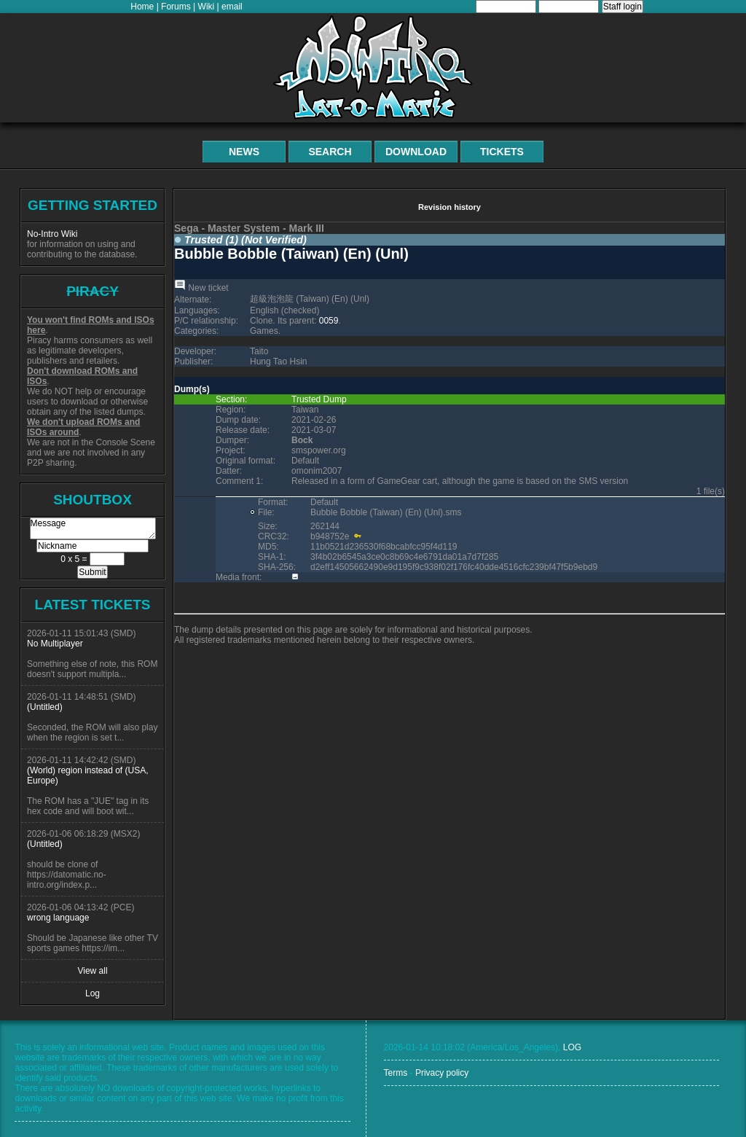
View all (92, 971)
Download (416, 151)
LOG (572, 1047)
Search (329, 151)
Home (142, 6)
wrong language (58, 918)
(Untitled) (45, 707)
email (232, 6)
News (244, 151)
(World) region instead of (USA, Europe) (88, 775)
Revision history (449, 207)
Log (92, 993)
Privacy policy (441, 1073)
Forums (176, 6)
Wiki (206, 6)
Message (93, 528)
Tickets (502, 151)
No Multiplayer (55, 643)
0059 (329, 321)
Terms (396, 1073)
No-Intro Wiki (52, 234)
